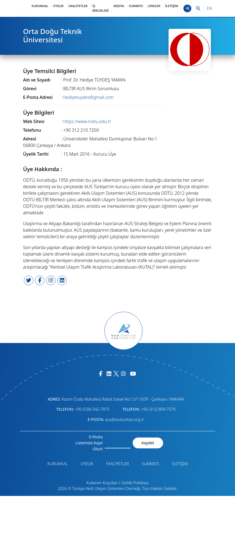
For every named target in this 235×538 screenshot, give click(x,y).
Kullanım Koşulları (102, 482)
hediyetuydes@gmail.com (88, 97)
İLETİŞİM (171, 6)
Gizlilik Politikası (134, 482)
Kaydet (148, 442)
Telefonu (32, 130)
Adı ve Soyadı (36, 80)
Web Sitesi (34, 121)
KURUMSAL (39, 6)
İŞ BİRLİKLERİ (101, 8)
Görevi (29, 89)
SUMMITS (136, 6)
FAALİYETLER (78, 6)
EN (209, 8)
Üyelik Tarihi (36, 154)
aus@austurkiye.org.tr (124, 419)
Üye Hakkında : (42, 169)
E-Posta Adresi (38, 97)
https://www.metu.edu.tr (87, 121)
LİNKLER (154, 6)
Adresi (29, 139)
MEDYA (119, 6)
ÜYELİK (58, 6)
